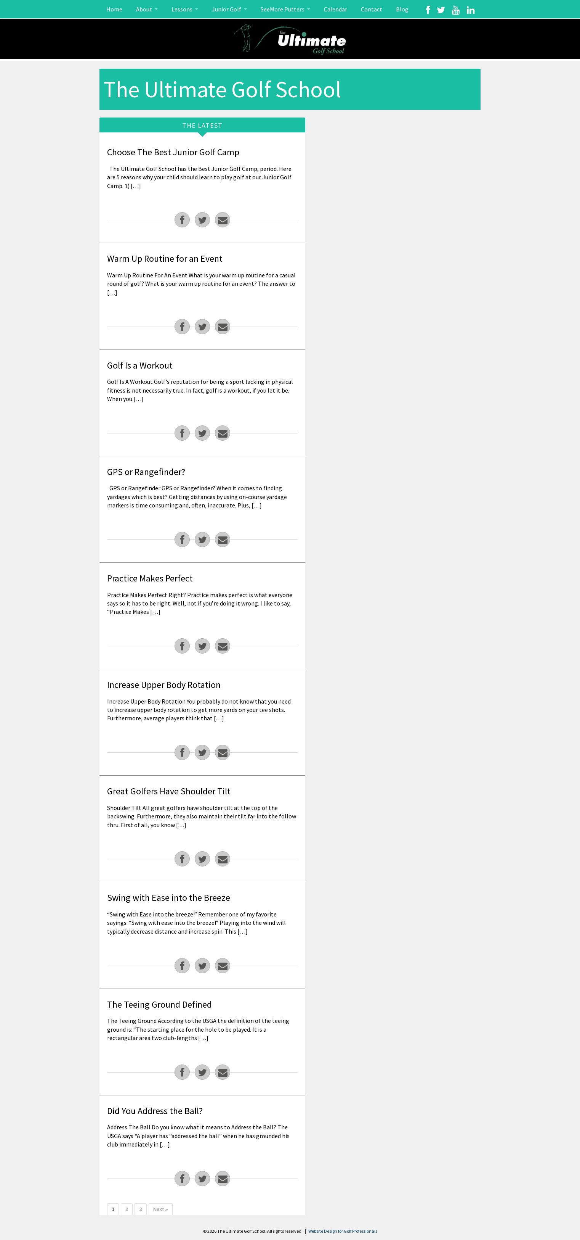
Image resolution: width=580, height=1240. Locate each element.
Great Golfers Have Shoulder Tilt (169, 791)
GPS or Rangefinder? (146, 472)
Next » (160, 1209)
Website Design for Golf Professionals (342, 1231)
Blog (402, 9)
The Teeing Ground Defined (159, 1004)
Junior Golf (227, 9)
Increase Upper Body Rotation (164, 685)
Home (114, 9)
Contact (371, 9)
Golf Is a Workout (140, 365)
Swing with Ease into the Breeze (168, 897)
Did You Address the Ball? (155, 1111)
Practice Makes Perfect (150, 578)
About (144, 9)
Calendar (335, 9)
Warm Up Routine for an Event (165, 258)
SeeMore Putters (283, 9)
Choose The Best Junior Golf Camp (173, 152)
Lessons (182, 9)
